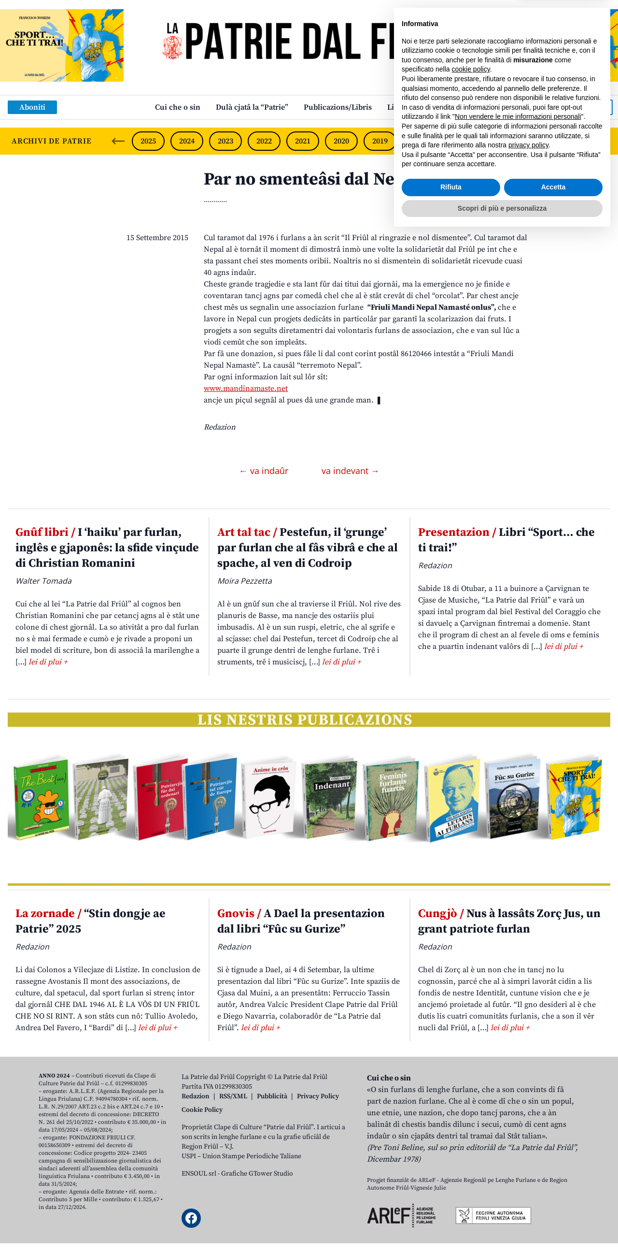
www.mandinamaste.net (246, 388)
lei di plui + (47, 662)
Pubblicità (272, 1096)
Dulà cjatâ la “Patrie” (252, 107)
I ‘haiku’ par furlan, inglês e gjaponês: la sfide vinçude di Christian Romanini (107, 548)
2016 (496, 141)
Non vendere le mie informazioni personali (518, 1133)
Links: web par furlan (425, 107)
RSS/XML (233, 1096)
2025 (148, 141)
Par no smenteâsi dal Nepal (312, 179)
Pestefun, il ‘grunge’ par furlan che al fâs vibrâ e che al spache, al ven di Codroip (307, 548)
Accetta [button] (553, 1204)
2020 (341, 141)
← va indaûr (265, 470)
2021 (302, 141)
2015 (534, 141)
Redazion (196, 1096)
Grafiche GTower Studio (257, 1173)
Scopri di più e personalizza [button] (502, 1224)
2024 (187, 141)
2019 (380, 141)
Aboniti (32, 107)
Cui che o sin (177, 107)
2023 (225, 141)
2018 (418, 141)
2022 (264, 141)
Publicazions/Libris (338, 107)
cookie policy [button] (471, 1086)
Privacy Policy (318, 1096)
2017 (457, 141)
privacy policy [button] (528, 1161)
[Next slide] (602, 141)
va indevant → (350, 470)
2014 (572, 141)
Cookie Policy (202, 1110)
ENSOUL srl (199, 1173)
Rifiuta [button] (451, 1204)
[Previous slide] (118, 141)
